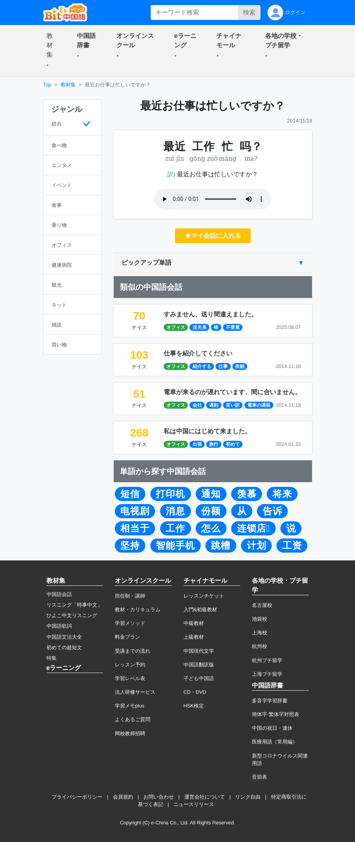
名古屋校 (262, 605)
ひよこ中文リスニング (71, 615)
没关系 (200, 327)
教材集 (68, 85)
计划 (256, 545)
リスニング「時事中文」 (74, 605)
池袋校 (259, 619)
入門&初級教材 (201, 609)
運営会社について (204, 797)
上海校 (259, 633)
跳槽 (220, 545)
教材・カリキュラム (138, 609)
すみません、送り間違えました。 (210, 314)
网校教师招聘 (130, 733)
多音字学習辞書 (269, 701)
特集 (51, 658)
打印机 (170, 494)
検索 (249, 12)
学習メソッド (130, 623)
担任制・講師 (130, 596)
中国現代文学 (199, 651)
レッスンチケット (204, 596)
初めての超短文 (64, 647)
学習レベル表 (130, 678)
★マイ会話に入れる (213, 235)
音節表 (259, 777)
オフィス (175, 327)
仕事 (223, 366)
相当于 (135, 528)
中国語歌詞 (59, 626)
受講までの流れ (132, 651)
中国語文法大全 (64, 637)
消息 (175, 511)
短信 (130, 494)
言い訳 (233, 405)
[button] (52, 50)
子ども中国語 (199, 678)
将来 (282, 494)
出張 (197, 444)
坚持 (130, 545)
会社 (197, 405)
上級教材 (194, 637)
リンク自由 (247, 797)
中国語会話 (59, 594)
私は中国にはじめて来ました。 (207, 431)
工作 (175, 528)
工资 (292, 545)
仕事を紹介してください (198, 353)
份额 (211, 511)
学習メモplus (129, 706)
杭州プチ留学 (267, 660)
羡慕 (247, 494)
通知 (211, 494)
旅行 (213, 444)
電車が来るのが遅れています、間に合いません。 (232, 392)
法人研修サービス (135, 692)
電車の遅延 (259, 405)
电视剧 (135, 511)
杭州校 (259, 646)
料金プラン (127, 637)
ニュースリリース (193, 804)
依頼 (239, 366)
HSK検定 (194, 706)
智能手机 (175, 545)
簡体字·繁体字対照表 (275, 714)
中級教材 (194, 623)
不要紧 (233, 327)
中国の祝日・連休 (272, 728)
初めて (233, 444)
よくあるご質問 (132, 719)
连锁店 (253, 528)
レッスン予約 (130, 665)
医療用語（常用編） (275, 742)
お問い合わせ (158, 797)
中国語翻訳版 (199, 665)
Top (47, 85)
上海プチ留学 (267, 674)
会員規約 (123, 797)
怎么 (211, 528)
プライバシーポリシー (77, 797)
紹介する (202, 366)
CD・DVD (195, 692)
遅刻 (213, 405)
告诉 (272, 511)
